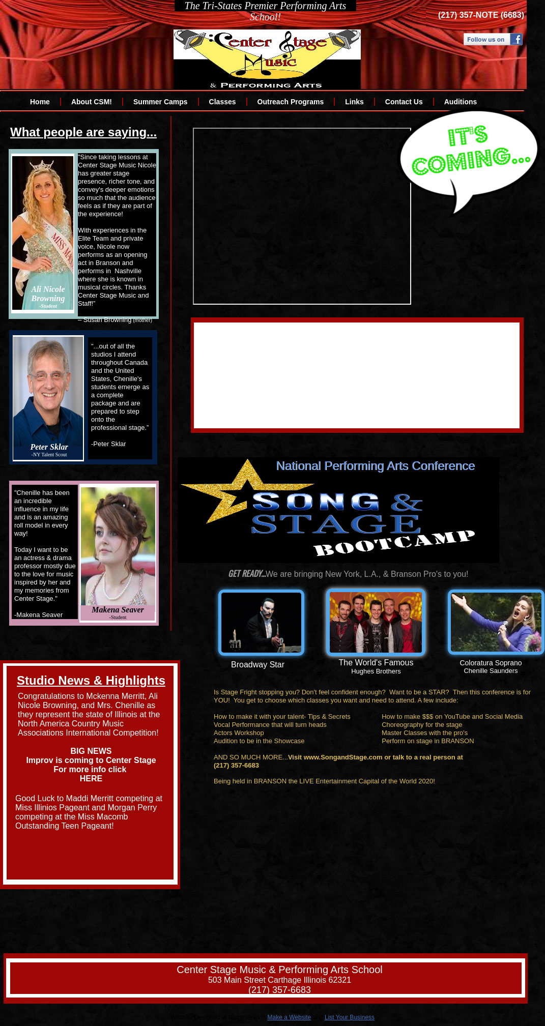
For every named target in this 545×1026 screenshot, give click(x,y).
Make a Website (289, 1017)
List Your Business (350, 1017)
